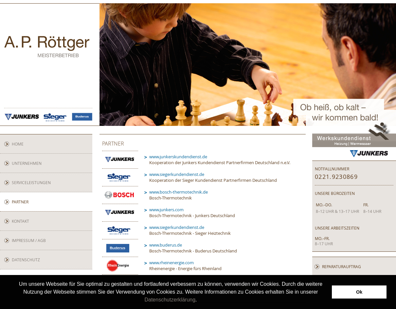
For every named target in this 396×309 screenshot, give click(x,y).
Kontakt (20, 221)
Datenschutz (26, 259)
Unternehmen (27, 163)
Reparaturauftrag (341, 266)
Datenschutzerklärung (169, 299)
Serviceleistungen (31, 182)
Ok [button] (359, 292)
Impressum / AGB (29, 240)
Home (18, 143)
